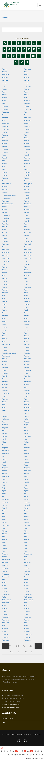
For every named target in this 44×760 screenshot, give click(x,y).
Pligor (4, 445)
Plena (4, 138)
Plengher (27, 149)
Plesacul (4, 172)
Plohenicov (27, 620)
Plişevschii (5, 568)
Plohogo (26, 628)
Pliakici (26, 419)
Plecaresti (27, 80)
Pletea (26, 281)
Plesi (25, 227)
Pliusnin (4, 557)
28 (30, 646)
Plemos (26, 132)
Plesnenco (27, 247)
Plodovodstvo (28, 600)
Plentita (26, 161)
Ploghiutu (27, 611)
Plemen (26, 123)
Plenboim (5, 141)
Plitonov (4, 539)
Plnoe (26, 577)
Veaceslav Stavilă (22, 718)
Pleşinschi (27, 382)
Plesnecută (5, 247)
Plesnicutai (27, 250)
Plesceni (26, 201)
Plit (3, 514)
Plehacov (27, 103)
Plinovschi (27, 471)
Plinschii (26, 473)
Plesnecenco (28, 241)
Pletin (4, 298)
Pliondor (4, 482)
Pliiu (25, 451)
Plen (25, 135)
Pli (2, 413)
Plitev (25, 528)
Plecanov (5, 77)
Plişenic (26, 565)
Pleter (26, 293)
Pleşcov (26, 364)
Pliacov (26, 416)
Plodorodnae (28, 597)
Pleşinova (5, 382)
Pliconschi (27, 436)
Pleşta (4, 402)
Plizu (25, 560)
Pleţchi (4, 407)
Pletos (26, 313)
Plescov (4, 209)
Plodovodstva (6, 600)
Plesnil (26, 261)
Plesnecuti (27, 244)
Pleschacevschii (7, 204)
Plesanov (5, 178)
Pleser (26, 224)
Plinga (26, 465)
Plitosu (4, 545)
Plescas (4, 192)
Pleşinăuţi (5, 385)
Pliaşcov (26, 425)
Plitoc (3, 537)
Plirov (4, 494)
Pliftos (4, 442)
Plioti (3, 485)
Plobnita (26, 585)
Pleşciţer (27, 362)
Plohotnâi (27, 637)
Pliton (26, 537)
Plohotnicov (28, 634)
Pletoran (4, 313)
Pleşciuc (4, 362)
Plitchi (26, 519)
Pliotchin (26, 482)
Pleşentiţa (27, 376)
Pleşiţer (4, 387)
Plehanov (5, 106)
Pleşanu (26, 339)
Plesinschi (27, 232)
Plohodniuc (5, 628)
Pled (25, 98)
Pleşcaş (26, 356)
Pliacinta (4, 416)
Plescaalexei (28, 181)
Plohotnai (5, 634)
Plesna (26, 238)
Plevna (26, 330)
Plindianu (27, 462)
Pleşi (25, 379)
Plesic (4, 230)
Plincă (4, 462)
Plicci (3, 430)
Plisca (26, 496)
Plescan (26, 187)
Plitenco (26, 522)
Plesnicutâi (5, 258)
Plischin (26, 499)
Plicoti (4, 439)
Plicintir (26, 433)
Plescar (26, 189)
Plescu (26, 215)
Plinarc (4, 459)
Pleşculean (27, 370)
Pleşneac (5, 390)
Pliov (25, 485)
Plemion (4, 132)
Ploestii (4, 608)
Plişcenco (5, 562)
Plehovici (27, 106)
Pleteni (26, 290)
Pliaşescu (5, 428)
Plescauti (27, 195)
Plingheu (5, 468)
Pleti (3, 296)
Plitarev (26, 517)
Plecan (26, 75)
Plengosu (5, 152)
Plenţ (3, 166)
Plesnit (4, 264)
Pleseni (4, 221)
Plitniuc (26, 534)
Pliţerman (27, 571)
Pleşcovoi (27, 367)
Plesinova (5, 232)
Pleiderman (5, 112)
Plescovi (4, 212)
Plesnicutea (28, 253)
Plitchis (4, 522)
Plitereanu (5, 525)
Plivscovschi (6, 560)
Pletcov (4, 281)
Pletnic (4, 307)
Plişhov (26, 568)
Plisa (3, 496)
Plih (25, 445)
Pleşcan (4, 347)
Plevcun (26, 324)
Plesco (26, 207)
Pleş (25, 333)
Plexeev (4, 333)
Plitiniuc (4, 531)
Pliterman (27, 525)
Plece (4, 86)
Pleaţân (4, 72)
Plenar (26, 138)
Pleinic (26, 112)
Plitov (25, 545)
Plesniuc (26, 264)
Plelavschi (27, 118)
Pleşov (26, 399)
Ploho (26, 626)
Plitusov (4, 548)
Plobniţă (4, 588)
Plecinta (26, 89)
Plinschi (4, 473)
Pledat (4, 100)
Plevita (4, 330)
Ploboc (26, 588)
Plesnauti (5, 241)
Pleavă (4, 69)
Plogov (26, 614)
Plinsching (5, 476)
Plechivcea (27, 86)
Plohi (25, 623)
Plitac (3, 517)
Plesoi (26, 267)
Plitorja (4, 542)
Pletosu (26, 316)
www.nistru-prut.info (11, 707)
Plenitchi (26, 155)
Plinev (4, 465)
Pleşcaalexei (6, 344)
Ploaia (26, 580)
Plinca (26, 459)
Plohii (3, 626)
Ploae (4, 580)
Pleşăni (26, 405)
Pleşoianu (5, 399)
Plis (25, 494)
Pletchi (26, 278)
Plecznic (4, 98)
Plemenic (27, 126)
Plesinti (4, 235)
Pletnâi (26, 310)
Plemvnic (5, 135)
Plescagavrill (28, 184)
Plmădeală (5, 577)
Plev (3, 319)
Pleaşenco (27, 69)
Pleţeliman (27, 407)
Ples (3, 169)
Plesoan (4, 267)
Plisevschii (27, 505)
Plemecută (5, 123)
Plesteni (4, 273)
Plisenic (4, 505)
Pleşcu (4, 370)
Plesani (26, 175)
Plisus (26, 511)
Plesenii (26, 221)
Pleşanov (5, 339)
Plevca (4, 324)
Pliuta (26, 557)
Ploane (26, 583)
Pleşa (4, 336)
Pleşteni (26, 402)
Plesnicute (5, 253)
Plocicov (26, 591)
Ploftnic (4, 611)
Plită (25, 548)
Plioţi (3, 488)
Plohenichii (5, 620)
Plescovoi (27, 212)
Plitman (4, 534)
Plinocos (4, 471)
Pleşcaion (27, 344)
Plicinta (4, 433)
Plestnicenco (28, 273)
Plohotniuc (5, 637)
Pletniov (26, 307)
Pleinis (4, 115)
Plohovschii (5, 640)
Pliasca (26, 422)
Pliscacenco (6, 499)
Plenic (4, 155)
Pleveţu (4, 327)
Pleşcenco (27, 359)
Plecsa (26, 92)
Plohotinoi (27, 631)
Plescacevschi (6, 184)
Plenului (4, 164)
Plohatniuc (27, 617)
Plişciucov (27, 562)
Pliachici (26, 413)
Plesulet (26, 275)
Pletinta (4, 301)
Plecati (26, 83)
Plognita (4, 614)
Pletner (4, 304)
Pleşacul (26, 336)
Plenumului (27, 164)
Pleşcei (4, 359)
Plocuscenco (6, 594)
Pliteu (4, 528)
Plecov (4, 92)
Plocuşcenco (28, 594)
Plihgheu (5, 448)
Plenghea (27, 146)
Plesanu (26, 178)
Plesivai (4, 238)
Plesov (4, 270)
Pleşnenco (27, 390)
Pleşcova (5, 367)
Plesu (4, 275)
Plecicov (4, 89)
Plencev (26, 141)
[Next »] (38, 646)
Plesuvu (4, 278)
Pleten (26, 284)
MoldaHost (37, 734)
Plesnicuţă (5, 261)
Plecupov (27, 95)
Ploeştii (26, 608)
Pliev (25, 439)
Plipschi (26, 491)
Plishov (26, 508)
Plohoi (4, 631)
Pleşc (3, 341)
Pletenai (4, 287)
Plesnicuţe (27, 258)
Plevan (4, 321)
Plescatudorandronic (9, 195)
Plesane (4, 175)
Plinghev (27, 468)
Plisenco (26, 502)
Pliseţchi (4, 508)
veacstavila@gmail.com (12, 704)
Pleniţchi (4, 158)
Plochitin (4, 591)
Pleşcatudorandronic (9, 353)
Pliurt (3, 551)
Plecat (4, 83)
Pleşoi (26, 396)
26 (17, 646)
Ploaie (4, 583)
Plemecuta (27, 121)
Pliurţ (25, 551)
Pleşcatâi (27, 353)
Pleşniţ (4, 396)
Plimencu (27, 453)
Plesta (26, 270)
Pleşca (26, 341)
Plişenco (4, 565)
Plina (25, 456)
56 (26, 651)
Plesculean (5, 218)
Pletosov (5, 316)
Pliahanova (5, 419)
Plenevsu (27, 143)
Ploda (4, 597)
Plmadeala (5, 574)
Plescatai (27, 192)
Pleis (25, 115)
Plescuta (27, 218)
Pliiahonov (5, 451)
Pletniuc (4, 310)
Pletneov (27, 301)
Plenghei (5, 149)
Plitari (4, 519)
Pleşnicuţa (5, 393)
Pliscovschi (5, 502)
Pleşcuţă (5, 373)
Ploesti (26, 605)
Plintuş (4, 479)
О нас (22, 722)
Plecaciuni (5, 75)
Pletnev (26, 304)
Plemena (5, 126)
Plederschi (27, 100)
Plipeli (26, 488)
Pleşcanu (5, 350)
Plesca (4, 181)
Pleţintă (26, 410)
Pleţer (4, 410)
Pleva (26, 319)
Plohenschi (5, 623)
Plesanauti (27, 172)
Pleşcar (26, 350)
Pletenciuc (27, 287)
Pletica (26, 296)
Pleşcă (26, 373)
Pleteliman (5, 284)
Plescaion (5, 187)
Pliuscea (4, 554)
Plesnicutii (27, 255)
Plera (25, 166)
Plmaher (26, 574)
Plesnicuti (5, 255)
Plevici (26, 327)
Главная (4, 17)
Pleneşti (4, 146)
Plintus (26, 476)
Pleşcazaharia (6, 356)
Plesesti (4, 227)
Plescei (26, 198)
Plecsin (4, 95)
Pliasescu (5, 425)
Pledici (4, 103)
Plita (25, 514)
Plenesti (4, 143)
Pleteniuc (5, 293)
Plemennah (5, 129)
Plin (3, 456)
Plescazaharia (6, 198)
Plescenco (5, 201)
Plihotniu (27, 448)
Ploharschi (5, 617)
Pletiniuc (26, 298)
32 (17, 651)
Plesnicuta (5, 250)
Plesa (26, 169)
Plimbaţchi (5, 453)
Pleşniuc (26, 393)
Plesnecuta (5, 244)
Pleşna (26, 387)
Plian (3, 422)
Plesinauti (27, 230)
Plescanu (5, 189)
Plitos (25, 542)
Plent (3, 161)
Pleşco (4, 364)
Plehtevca (5, 109)
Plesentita (5, 224)
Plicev (26, 430)
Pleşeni (4, 376)
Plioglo (26, 479)
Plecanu (26, 77)
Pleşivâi (26, 385)
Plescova (27, 209)
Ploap (4, 585)
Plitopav (26, 539)
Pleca (26, 72)
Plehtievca (27, 109)
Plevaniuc (27, 321)
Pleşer (4, 379)
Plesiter (26, 235)
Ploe (25, 603)
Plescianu (5, 207)
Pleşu (4, 405)
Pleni (25, 152)
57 (32, 651)
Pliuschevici (28, 554)
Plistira (4, 511)
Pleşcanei (27, 347)
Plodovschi (5, 603)
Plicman (4, 436)
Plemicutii (27, 129)
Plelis (3, 121)
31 (11, 651)
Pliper (4, 491)
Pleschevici (27, 204)
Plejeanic (5, 118)
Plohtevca (27, 640)
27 (24, 646)
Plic (25, 428)
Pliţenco (4, 571)
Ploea (4, 605)
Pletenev (5, 290)
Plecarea (5, 80)
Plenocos (27, 158)
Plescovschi (6, 215)
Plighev (26, 442)
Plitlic (25, 531)
